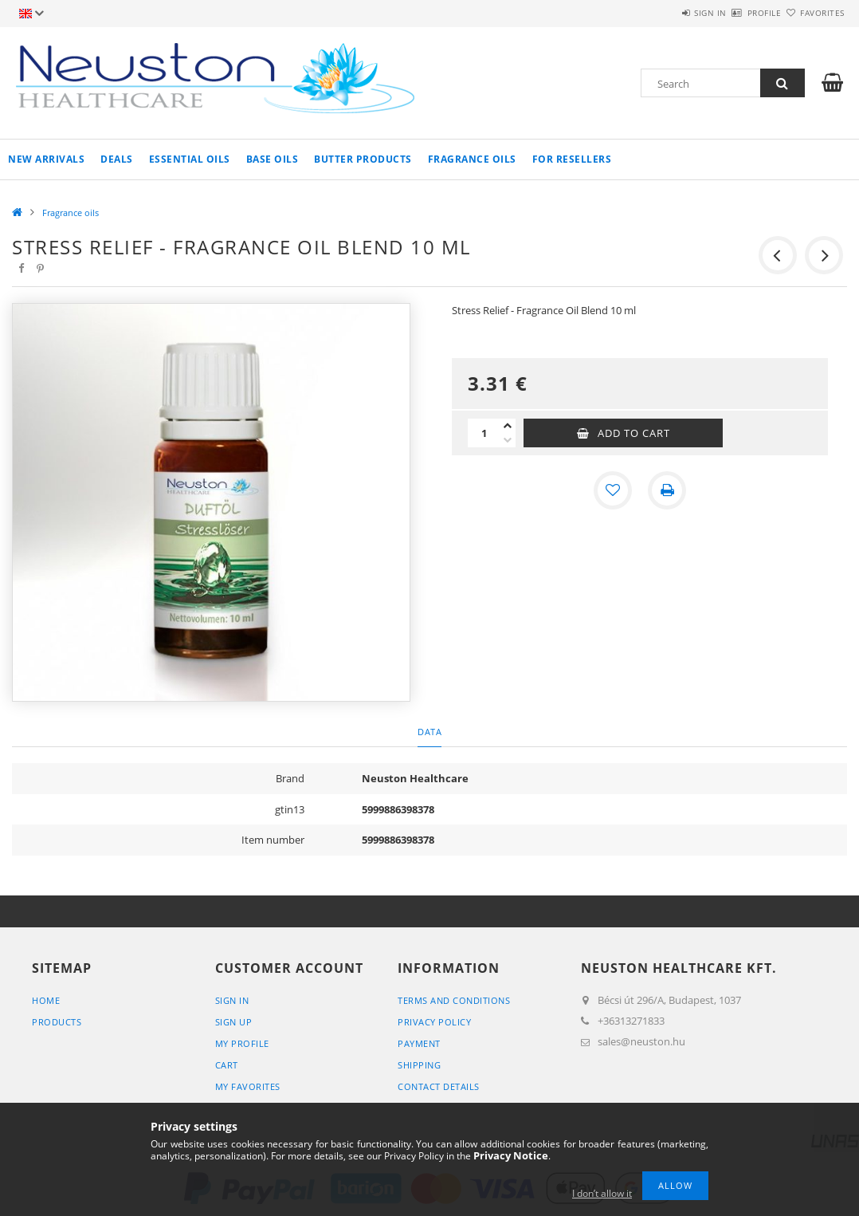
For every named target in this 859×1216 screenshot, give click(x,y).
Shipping (419, 1065)
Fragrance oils (472, 159)
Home (46, 1000)
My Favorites (247, 1086)
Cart (226, 1065)
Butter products (363, 159)
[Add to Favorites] (613, 490)
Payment (419, 1043)
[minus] (508, 440)
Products (56, 1022)
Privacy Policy (434, 1022)
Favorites (812, 12)
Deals (116, 159)
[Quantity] (484, 433)
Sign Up (234, 1022)
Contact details (439, 1086)
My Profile (242, 1043)
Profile (736, 12)
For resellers (572, 159)
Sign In (232, 1000)
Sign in (663, 12)
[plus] (508, 426)
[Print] (667, 490)
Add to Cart (634, 433)
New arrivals (46, 159)
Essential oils (189, 159)
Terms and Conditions (454, 1000)
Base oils (272, 159)
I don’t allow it (602, 1193)
